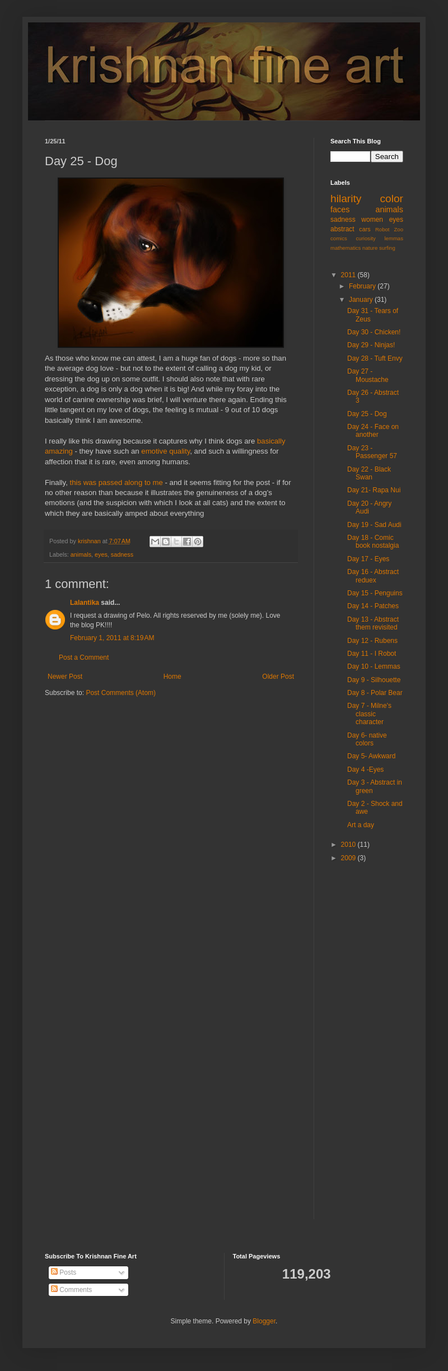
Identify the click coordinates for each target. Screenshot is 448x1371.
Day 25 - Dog (367, 414)
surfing (387, 248)
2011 (349, 275)
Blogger (264, 1321)
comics (338, 238)
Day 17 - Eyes (368, 559)
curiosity (366, 238)
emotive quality (165, 451)
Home (172, 676)
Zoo (398, 229)
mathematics (345, 248)
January (362, 300)
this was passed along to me (115, 482)
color (391, 198)
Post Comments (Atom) (121, 693)
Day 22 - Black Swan (369, 473)
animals (81, 554)
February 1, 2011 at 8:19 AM (112, 638)
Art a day (360, 825)
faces (339, 209)
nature (369, 248)
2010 (349, 844)
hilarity (345, 198)
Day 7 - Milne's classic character (369, 714)
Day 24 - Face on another (373, 431)
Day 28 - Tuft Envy (375, 358)
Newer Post (65, 676)
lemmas (393, 238)
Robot (382, 229)
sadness (122, 554)
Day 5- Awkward (371, 756)
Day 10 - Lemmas (373, 666)
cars (364, 229)
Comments (71, 1290)
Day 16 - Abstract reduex (373, 576)
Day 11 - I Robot (371, 653)
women (372, 219)
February (363, 286)
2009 (349, 858)
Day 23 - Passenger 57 (372, 452)
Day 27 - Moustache (368, 375)
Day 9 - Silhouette (373, 680)
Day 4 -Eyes (365, 769)
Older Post (278, 676)
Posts (63, 1272)
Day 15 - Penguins (375, 593)
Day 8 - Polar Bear (375, 693)
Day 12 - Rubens (372, 641)
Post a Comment (84, 657)
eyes (101, 554)
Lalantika (84, 603)
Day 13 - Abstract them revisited (373, 623)
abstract (342, 229)
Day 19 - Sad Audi (374, 525)
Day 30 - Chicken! (373, 332)
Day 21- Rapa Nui (373, 490)
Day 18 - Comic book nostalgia (373, 541)
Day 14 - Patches (373, 606)
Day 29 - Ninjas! (371, 345)
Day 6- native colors (367, 739)
